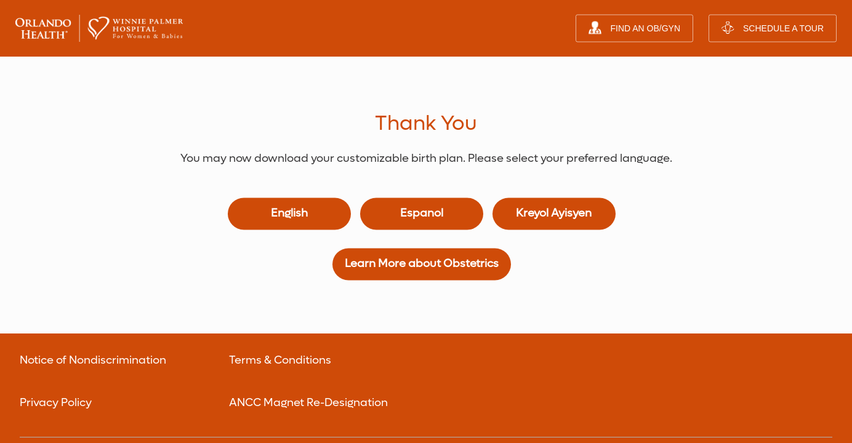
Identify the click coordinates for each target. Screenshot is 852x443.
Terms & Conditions (280, 304)
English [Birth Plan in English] (289, 157)
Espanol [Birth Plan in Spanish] (421, 157)
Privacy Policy (56, 346)
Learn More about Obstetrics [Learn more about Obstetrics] (422, 208)
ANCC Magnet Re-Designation (308, 346)
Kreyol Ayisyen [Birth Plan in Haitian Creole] (554, 157)
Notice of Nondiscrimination (93, 304)
